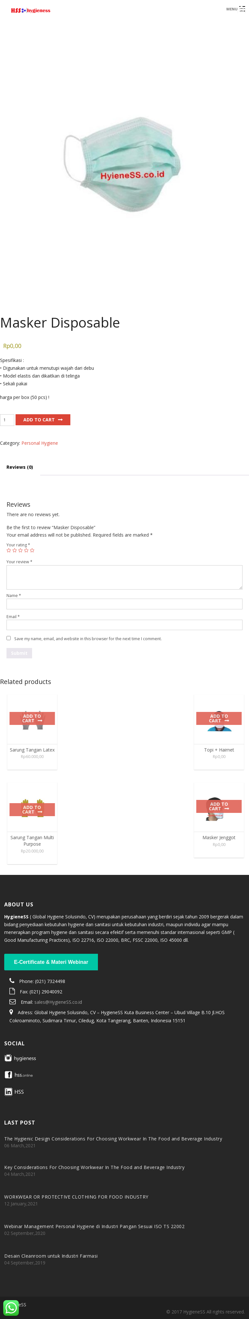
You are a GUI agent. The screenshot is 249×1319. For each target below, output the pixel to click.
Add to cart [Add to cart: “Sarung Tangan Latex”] (34, 718)
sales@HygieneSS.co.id (58, 1002)
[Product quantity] (7, 420)
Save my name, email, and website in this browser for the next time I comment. (88, 638)
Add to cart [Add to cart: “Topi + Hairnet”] (221, 718)
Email (13, 616)
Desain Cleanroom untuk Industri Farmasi (51, 1256)
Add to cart (39, 420)
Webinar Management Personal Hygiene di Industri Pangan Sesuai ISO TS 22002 (94, 1226)
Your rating (18, 545)
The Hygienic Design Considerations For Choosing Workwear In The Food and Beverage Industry (113, 1139)
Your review (19, 562)
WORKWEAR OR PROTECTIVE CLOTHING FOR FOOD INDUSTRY (76, 1197)
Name (13, 595)
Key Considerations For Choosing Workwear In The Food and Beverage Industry (94, 1167)
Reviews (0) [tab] (19, 467)
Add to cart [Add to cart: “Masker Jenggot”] (221, 806)
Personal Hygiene (39, 443)
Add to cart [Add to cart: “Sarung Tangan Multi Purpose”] (34, 809)
